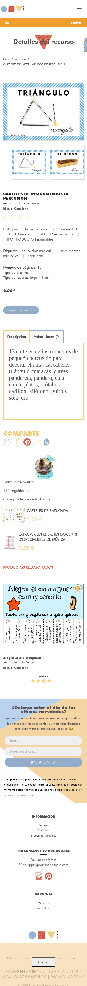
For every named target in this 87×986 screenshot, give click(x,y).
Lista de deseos (43, 908)
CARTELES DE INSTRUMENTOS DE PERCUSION (36, 196)
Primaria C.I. (68, 229)
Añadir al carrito (21, 310)
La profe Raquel (24, 662)
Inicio (6, 59)
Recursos (20, 59)
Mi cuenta (43, 903)
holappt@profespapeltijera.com (45, 865)
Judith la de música (26, 203)
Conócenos (43, 830)
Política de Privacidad (19, 794)
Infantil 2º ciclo (37, 229)
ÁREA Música (19, 234)
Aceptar (43, 962)
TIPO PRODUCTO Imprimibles (29, 239)
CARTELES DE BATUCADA (47, 511)
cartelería (35, 256)
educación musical (37, 251)
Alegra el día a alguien (22, 658)
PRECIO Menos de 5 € (56, 234)
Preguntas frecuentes (43, 835)
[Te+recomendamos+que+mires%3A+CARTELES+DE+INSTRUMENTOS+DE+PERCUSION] (17, 442)
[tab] (16, 337)
